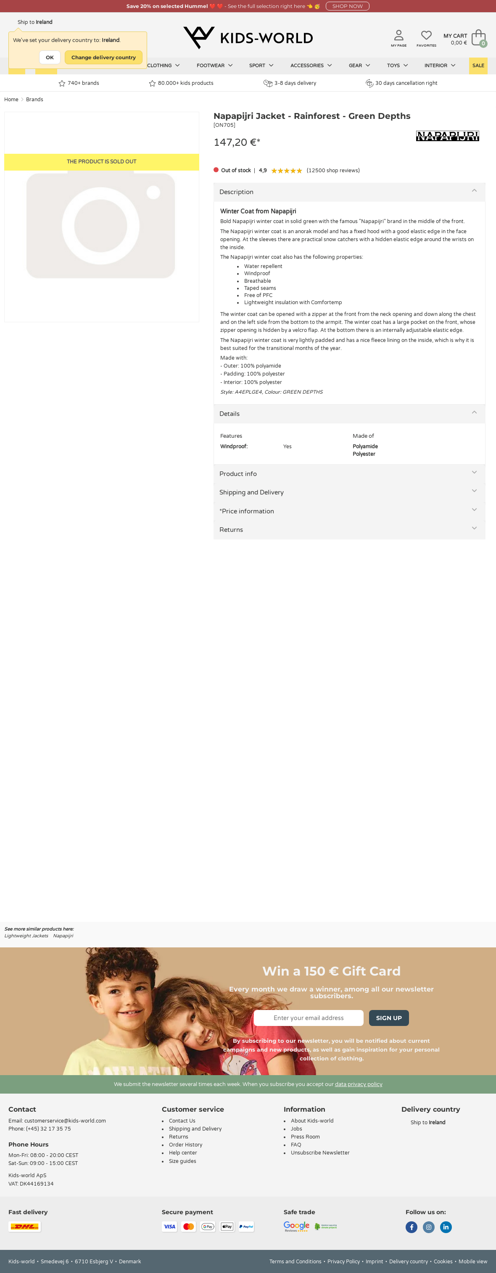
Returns (231, 530)
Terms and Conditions (295, 1262)
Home (11, 100)
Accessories (311, 65)
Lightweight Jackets (26, 936)
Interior (440, 65)
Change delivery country (103, 57)
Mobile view (473, 1262)
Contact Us (182, 1121)
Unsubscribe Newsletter (320, 1153)
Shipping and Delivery (251, 492)
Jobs (296, 1129)
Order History (185, 1145)
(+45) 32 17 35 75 (48, 1129)
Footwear (215, 65)
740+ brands (78, 83)
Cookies (443, 1262)
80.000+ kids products (181, 83)
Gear (359, 65)
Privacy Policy (343, 1262)
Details (229, 414)
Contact (22, 1109)
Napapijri (63, 936)
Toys (397, 65)
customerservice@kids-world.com (65, 1121)
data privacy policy (359, 1084)
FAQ (296, 1145)
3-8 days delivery (290, 83)
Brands (34, 100)
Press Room (305, 1137)
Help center (183, 1153)
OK (50, 57)
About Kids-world (312, 1121)
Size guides (182, 1161)
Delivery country (408, 1262)
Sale (478, 65)
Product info (238, 474)
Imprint (374, 1262)
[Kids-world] (248, 38)
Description (236, 192)
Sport (261, 65)
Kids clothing (157, 65)
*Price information (246, 511)
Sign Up (389, 1018)
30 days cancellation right (402, 83)
